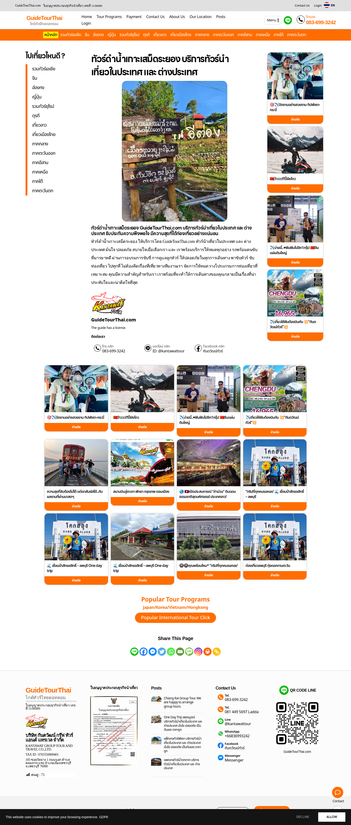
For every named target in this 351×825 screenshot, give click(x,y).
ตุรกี (146, 35)
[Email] (180, 652)
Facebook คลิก (213, 346)
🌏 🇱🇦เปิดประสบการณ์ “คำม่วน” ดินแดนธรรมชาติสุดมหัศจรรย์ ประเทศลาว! (207, 494)
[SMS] (189, 652)
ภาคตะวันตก (296, 35)
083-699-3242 (321, 22)
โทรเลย (310, 17)
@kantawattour (238, 724)
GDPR (103, 817)
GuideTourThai (44, 18)
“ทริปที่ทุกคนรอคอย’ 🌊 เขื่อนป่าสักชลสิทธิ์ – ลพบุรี (275, 494)
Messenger (232, 756)
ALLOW (331, 817)
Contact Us (302, 5)
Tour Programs (109, 17)
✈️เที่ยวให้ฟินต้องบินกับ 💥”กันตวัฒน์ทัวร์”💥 (293, 324)
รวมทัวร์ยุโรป (129, 35)
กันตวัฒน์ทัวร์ (213, 351)
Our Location (201, 17)
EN (333, 5)
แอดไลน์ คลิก (161, 346)
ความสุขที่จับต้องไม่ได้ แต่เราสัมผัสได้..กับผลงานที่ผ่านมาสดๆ (75, 494)
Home (87, 17)
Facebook (231, 744)
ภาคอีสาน (245, 35)
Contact (338, 801)
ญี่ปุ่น (112, 35)
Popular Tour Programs (175, 599)
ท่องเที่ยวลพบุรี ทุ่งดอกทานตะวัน (268, 566)
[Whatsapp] (171, 652)
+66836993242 (237, 736)
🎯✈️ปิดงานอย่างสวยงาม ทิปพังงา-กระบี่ (295, 107)
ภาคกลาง (202, 35)
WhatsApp (232, 732)
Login (318, 5)
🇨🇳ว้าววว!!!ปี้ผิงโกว (283, 179)
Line (228, 720)
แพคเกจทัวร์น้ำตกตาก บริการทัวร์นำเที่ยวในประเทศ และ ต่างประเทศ (182, 764)
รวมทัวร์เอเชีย (70, 35)
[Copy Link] (217, 652)
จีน (87, 35)
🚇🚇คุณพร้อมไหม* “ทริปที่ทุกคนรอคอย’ (208, 566)
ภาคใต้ (278, 35)
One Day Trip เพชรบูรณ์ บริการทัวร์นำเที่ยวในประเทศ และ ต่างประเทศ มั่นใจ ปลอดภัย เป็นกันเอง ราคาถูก (183, 723)
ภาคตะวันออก (223, 35)
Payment (134, 17)
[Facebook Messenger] (153, 652)
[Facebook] (143, 652)
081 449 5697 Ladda (242, 712)
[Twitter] (162, 652)
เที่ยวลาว (160, 35)
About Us (177, 17)
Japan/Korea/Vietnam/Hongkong (175, 607)
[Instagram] (198, 652)
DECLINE (302, 817)
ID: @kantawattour (168, 351)
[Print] (207, 652)
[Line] (134, 652)
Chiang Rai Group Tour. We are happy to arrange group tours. (182, 702)
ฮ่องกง (98, 35)
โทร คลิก (108, 346)
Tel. (227, 695)
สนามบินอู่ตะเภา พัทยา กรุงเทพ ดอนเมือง (141, 491)
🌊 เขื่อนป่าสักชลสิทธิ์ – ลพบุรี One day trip (74, 568)
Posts (220, 17)
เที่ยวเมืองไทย (180, 35)
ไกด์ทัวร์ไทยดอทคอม (44, 24)
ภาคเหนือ (263, 35)
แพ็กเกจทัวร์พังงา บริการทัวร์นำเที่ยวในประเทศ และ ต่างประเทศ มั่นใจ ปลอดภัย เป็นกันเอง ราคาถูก (183, 744)
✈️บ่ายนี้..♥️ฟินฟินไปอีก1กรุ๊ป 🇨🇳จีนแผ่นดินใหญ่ (294, 250)
